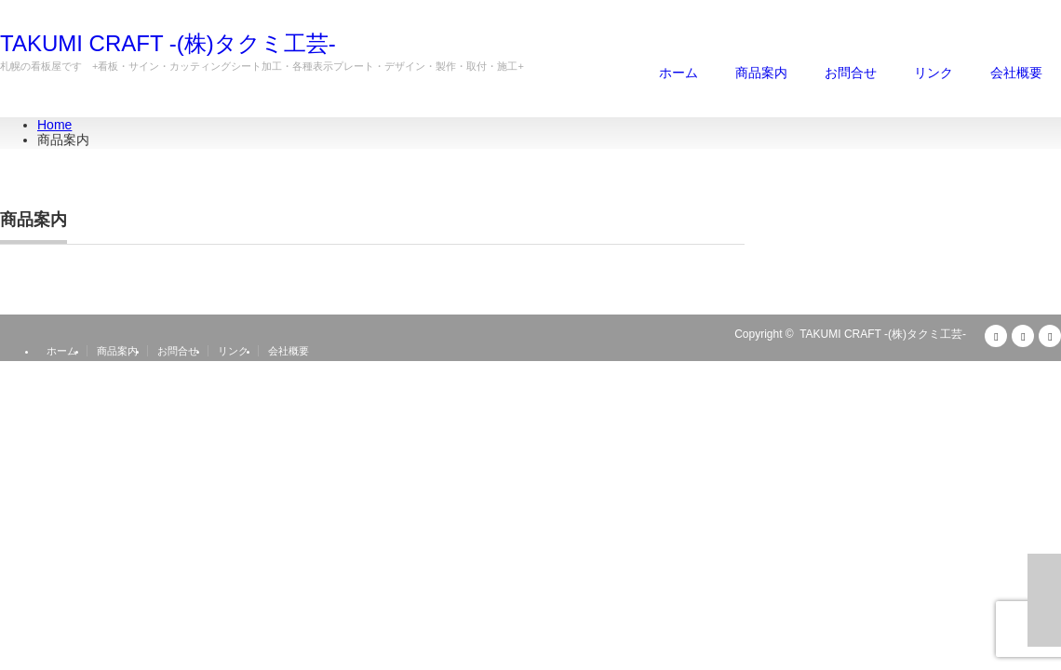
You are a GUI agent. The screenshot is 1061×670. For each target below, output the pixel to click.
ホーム (678, 72)
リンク (933, 72)
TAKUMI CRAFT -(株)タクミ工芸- (168, 44)
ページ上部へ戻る (1044, 600)
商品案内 (761, 72)
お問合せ (851, 72)
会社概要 (1016, 72)
